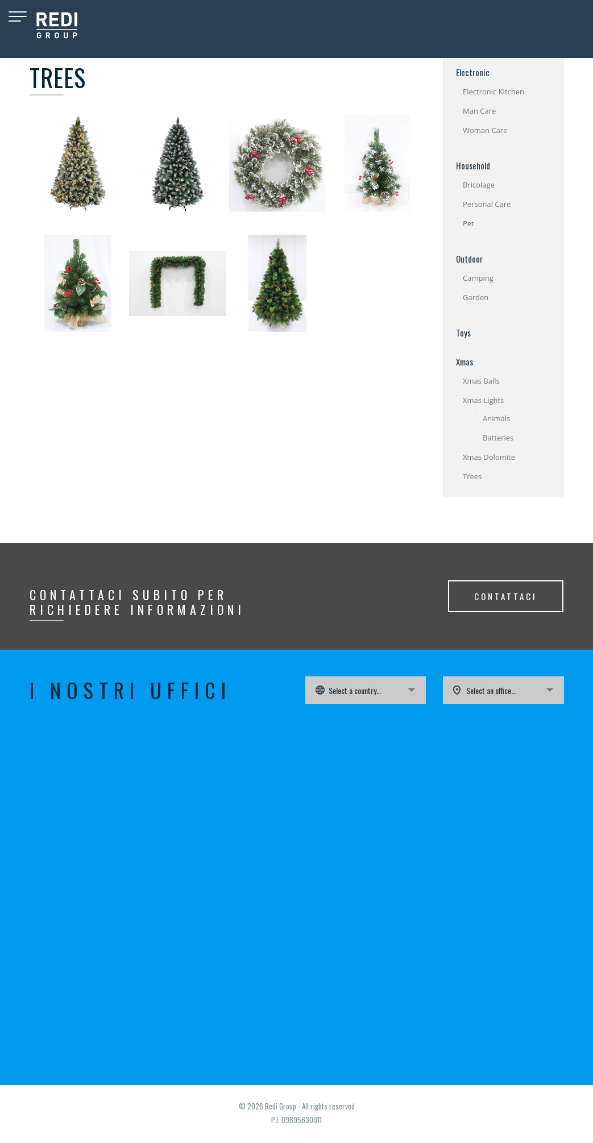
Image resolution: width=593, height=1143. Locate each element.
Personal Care (487, 204)
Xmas (464, 361)
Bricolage (479, 185)
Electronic (473, 72)
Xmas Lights (483, 400)
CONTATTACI (505, 596)
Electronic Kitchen (493, 91)
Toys (463, 332)
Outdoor (469, 258)
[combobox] (365, 690)
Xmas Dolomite (489, 457)
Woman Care (485, 130)
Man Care (479, 111)
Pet (468, 223)
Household (473, 165)
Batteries (498, 438)
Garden (475, 297)
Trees (472, 476)
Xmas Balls (481, 381)
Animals (496, 418)
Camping (478, 278)
